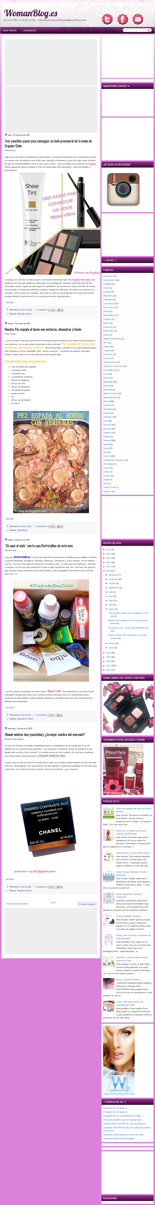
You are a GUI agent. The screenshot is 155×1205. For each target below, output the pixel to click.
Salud (106, 444)
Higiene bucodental (112, 338)
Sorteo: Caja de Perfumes (128, 979)
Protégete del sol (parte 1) (115, 1108)
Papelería (107, 417)
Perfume (107, 425)
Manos (106, 378)
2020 (108, 554)
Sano (105, 448)
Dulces (106, 323)
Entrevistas (108, 331)
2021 (108, 549)
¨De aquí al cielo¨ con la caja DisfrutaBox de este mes (39, 545)
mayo (111, 600)
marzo (112, 609)
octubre (112, 583)
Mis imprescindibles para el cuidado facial (122, 1120)
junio (111, 596)
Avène (106, 288)
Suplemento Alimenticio (114, 460)
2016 (108, 571)
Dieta (105, 311)
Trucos (106, 468)
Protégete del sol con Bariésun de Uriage (122, 1116)
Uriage (106, 472)
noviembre (114, 579)
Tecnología (108, 464)
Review (29, 313)
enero (112, 647)
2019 (108, 558)
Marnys (106, 385)
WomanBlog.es (30, 13)
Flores (106, 335)
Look (105, 374)
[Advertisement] (51, 62)
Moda (106, 401)
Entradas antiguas (87, 904)
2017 (108, 566)
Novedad (107, 409)
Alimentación (22, 530)
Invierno (107, 358)
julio (111, 592)
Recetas (107, 429)
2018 (108, 562)
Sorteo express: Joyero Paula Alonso (133, 853)
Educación (108, 327)
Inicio (53, 902)
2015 (108, 653)
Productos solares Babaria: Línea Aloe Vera (123, 1134)
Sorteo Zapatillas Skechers (128, 916)
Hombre (107, 350)
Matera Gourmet (110, 393)
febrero (112, 643)
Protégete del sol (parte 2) (115, 1112)
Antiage (106, 284)
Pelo (105, 421)
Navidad (107, 405)
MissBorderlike (110, 397)
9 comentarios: (42, 714)
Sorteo (106, 456)
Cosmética (108, 303)
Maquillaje (21, 313)
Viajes (106, 479)
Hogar (106, 346)
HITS (105, 342)
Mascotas (107, 389)
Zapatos (107, 491)
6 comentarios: (42, 526)
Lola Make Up (109, 370)
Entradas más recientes (17, 904)
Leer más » (10, 302)
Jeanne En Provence (113, 366)
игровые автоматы (25, 1)
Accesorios (108, 276)
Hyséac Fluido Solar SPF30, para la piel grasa (124, 1123)
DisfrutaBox (108, 315)
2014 (108, 657)
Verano (106, 475)
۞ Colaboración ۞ (29, 30)
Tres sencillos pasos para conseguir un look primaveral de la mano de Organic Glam (48, 143)
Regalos (107, 432)
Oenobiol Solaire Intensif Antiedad (118, 1138)
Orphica (107, 413)
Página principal (10, 30)
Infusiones (108, 354)
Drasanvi (107, 319)
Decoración (108, 307)
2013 (108, 661)
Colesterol (108, 299)
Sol (104, 452)
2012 (108, 665)
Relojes (106, 436)
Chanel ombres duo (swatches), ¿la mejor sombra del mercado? (45, 734)
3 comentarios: (42, 309)
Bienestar (107, 296)
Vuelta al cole (109, 487)
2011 (108, 670)
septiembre (114, 587)
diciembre (113, 575)
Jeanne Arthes (109, 362)
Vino (105, 483)
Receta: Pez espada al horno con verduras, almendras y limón (43, 329)
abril (111, 605)
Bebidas (107, 292)
